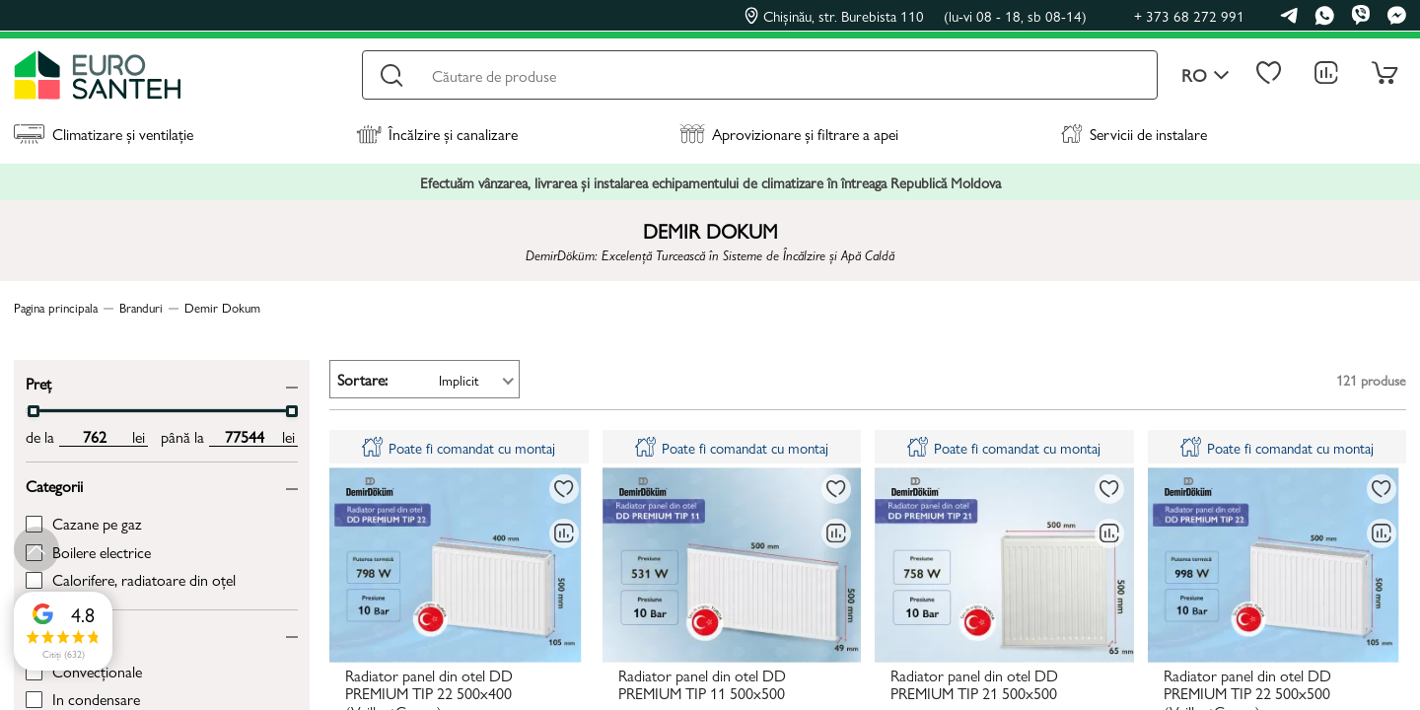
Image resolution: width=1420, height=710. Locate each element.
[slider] (33, 411)
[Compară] (564, 533)
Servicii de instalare (1134, 133)
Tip (35, 632)
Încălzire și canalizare (437, 133)
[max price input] (244, 437)
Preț (38, 382)
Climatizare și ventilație (103, 133)
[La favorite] (564, 489)
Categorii (54, 484)
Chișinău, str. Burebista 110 (916, 16)
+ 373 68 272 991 (1189, 15)
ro (1205, 75)
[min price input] (94, 437)
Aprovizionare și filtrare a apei (788, 133)
